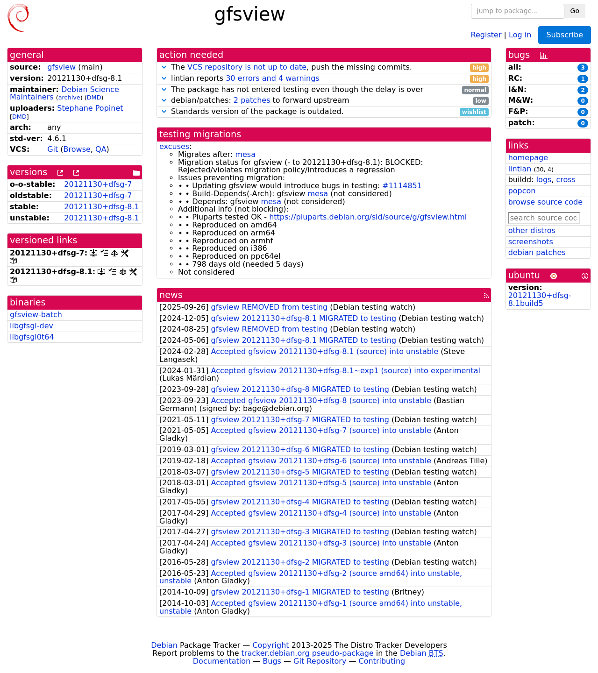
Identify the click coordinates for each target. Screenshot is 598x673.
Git (52, 149)
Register (486, 34)
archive (69, 97)
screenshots (530, 241)
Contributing (382, 661)
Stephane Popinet (90, 108)
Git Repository (319, 661)
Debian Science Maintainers (64, 93)
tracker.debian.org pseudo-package (308, 653)
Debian (164, 645)
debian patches (537, 252)
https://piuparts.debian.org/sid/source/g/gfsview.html (368, 217)
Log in (520, 34)
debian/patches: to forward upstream (324, 101)
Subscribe (564, 34)
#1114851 (402, 185)
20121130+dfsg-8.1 (101, 206)
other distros (531, 230)
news (171, 295)
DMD (94, 97)
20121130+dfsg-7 (98, 184)
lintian (520, 168)
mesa (245, 154)
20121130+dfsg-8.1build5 (539, 299)
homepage (528, 157)
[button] (164, 67)
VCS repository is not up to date (246, 67)
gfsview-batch (36, 314)
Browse (77, 149)
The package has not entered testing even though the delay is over (324, 90)
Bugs (272, 661)
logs (544, 179)
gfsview (61, 67)
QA (101, 149)
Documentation (221, 661)
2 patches (252, 100)
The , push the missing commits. (324, 67)
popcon (522, 190)
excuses (174, 146)
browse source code (545, 202)
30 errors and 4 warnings (272, 78)
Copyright (270, 645)
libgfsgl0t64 (32, 337)
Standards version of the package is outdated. (324, 112)
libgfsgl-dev (31, 325)
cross (566, 179)
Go (574, 10)
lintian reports (324, 79)
